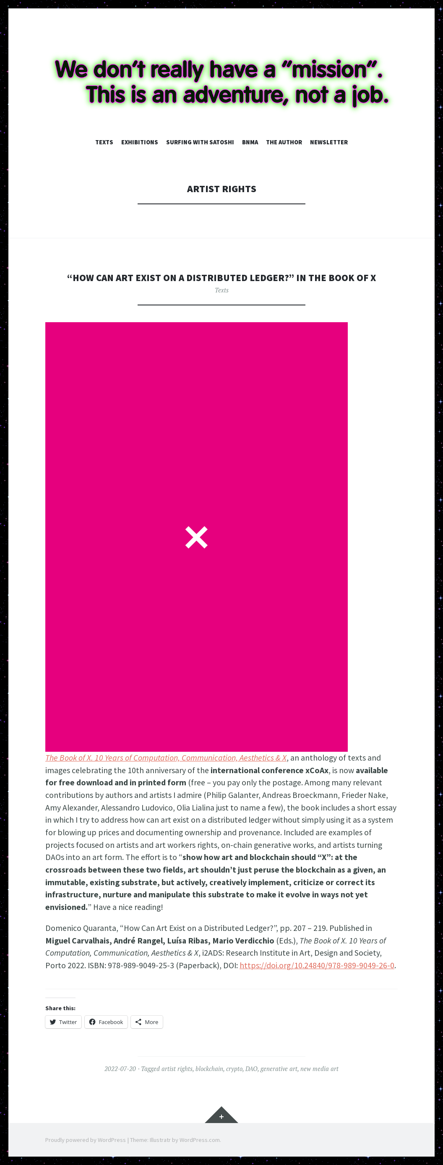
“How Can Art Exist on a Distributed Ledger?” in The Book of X (221, 277)
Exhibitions (139, 142)
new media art (319, 1069)
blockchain (209, 1069)
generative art (279, 1069)
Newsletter (329, 142)
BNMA (250, 142)
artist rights (177, 1069)
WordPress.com (200, 1140)
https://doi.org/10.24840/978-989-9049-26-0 (317, 965)
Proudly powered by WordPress (85, 1140)
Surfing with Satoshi (200, 142)
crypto (234, 1069)
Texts (104, 142)
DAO (251, 1069)
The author (284, 142)
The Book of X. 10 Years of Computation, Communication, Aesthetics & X (166, 758)
